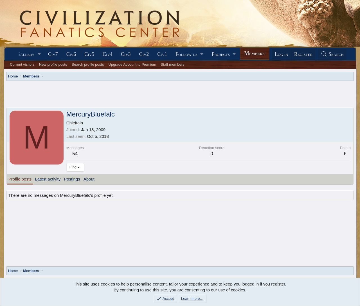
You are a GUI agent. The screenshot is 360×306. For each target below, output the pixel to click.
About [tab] (89, 179)
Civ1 (162, 54)
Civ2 (144, 54)
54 (75, 153)
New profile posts (53, 64)
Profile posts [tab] (20, 179)
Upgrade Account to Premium (132, 64)
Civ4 (107, 54)
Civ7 (53, 54)
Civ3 (126, 54)
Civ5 (89, 54)
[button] (39, 54)
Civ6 (71, 54)
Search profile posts (87, 64)
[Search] (332, 54)
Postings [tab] (72, 179)
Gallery (26, 54)
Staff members (172, 64)
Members (254, 53)
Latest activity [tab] (47, 179)
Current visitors (22, 64)
